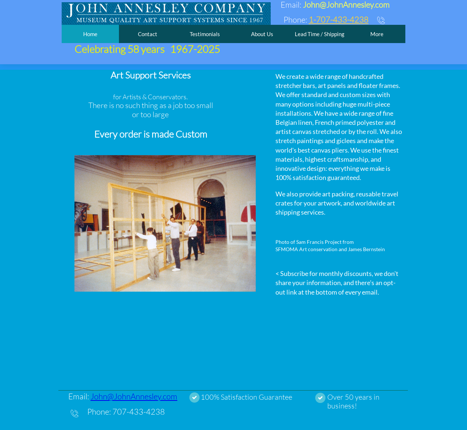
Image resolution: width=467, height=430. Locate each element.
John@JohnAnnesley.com (133, 396)
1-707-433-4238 (338, 19)
